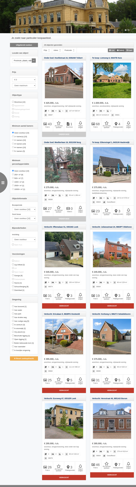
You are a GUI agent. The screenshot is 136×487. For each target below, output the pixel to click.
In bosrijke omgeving (22, 350)
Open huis (18, 245)
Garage (18, 276)
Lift (15, 268)
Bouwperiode (17, 205)
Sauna (18, 283)
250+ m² (18, 175)
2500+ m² (19, 186)
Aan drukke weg (20, 317)
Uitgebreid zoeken (24, 45)
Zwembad (19, 290)
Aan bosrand (20, 306)
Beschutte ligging (22, 336)
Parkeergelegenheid (22, 109)
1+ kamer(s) (20, 137)
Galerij (120, 50)
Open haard (19, 272)
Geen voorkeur (21, 133)
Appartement (19, 106)
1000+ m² (19, 182)
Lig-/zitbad (19, 265)
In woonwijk (20, 328)
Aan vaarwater (20, 347)
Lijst (111, 50)
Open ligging (20, 339)
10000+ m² (19, 189)
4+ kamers (20, 147)
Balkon (17, 261)
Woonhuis (19, 102)
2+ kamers (20, 140)
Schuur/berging (21, 287)
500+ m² (18, 178)
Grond (16, 113)
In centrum (19, 325)
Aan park (17, 314)
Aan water (18, 310)
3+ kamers (20, 144)
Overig (16, 117)
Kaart (129, 50)
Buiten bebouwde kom (24, 343)
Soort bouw (16, 214)
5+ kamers (19, 151)
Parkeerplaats (19, 279)
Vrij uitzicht (19, 332)
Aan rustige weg (21, 321)
